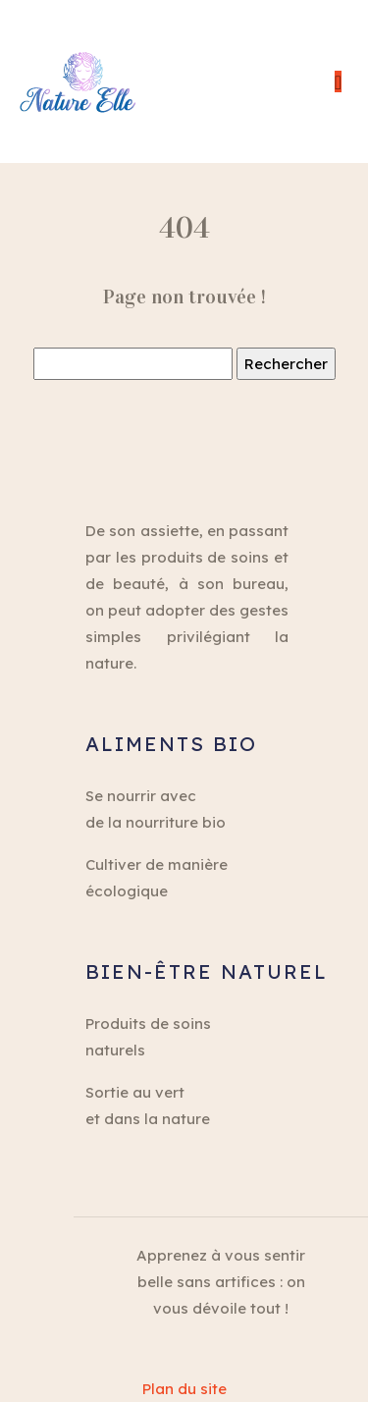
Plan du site (184, 1388)
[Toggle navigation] (338, 82)
